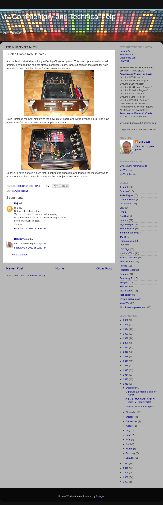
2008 (126, 477)
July (128, 430)
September (132, 421)
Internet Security (128, 232)
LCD (122, 245)
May (128, 439)
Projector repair (127, 270)
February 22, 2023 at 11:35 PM (30, 228)
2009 (126, 472)
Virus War (125, 303)
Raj (16, 203)
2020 (126, 347)
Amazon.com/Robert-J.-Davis (136, 74)
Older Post (104, 268)
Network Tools (127, 261)
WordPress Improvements (133, 307)
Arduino (124, 191)
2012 (126, 383)
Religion (124, 282)
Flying (123, 212)
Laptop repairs (127, 241)
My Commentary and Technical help (58, 16)
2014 (126, 374)
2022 (126, 338)
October (130, 417)
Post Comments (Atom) (33, 275)
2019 (126, 352)
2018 (126, 356)
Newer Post (14, 268)
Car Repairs (126, 203)
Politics (123, 265)
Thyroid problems (129, 299)
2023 (126, 333)
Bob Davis (20, 239)
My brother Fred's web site (133, 166)
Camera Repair (127, 199)
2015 (126, 370)
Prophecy (124, 274)
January (130, 458)
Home (59, 268)
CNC (122, 207)
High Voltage (126, 224)
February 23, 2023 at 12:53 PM (30, 247)
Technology (125, 295)
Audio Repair (21, 191)
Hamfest (124, 220)
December (131, 387)
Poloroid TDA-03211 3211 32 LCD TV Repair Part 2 (140, 400)
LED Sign (124, 249)
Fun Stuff (124, 216)
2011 (126, 463)
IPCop (123, 237)
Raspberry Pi (126, 278)
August (130, 426)
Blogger (100, 496)
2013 (126, 379)
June (129, 435)
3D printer (125, 187)
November (131, 412)
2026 (126, 320)
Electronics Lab (127, 57)
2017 (126, 361)
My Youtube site (128, 174)
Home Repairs (127, 228)
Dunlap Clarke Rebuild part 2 (140, 406)
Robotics (124, 286)
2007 (126, 481)
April (128, 444)
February (131, 453)
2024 (126, 329)
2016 (126, 365)
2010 (126, 468)
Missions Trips (127, 253)
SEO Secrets (126, 290)
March (129, 448)
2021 (126, 343)
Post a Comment (19, 254)
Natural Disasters (129, 257)
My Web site (126, 170)
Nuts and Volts (127, 54)
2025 (126, 324)
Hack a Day (126, 51)
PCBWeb (124, 61)
